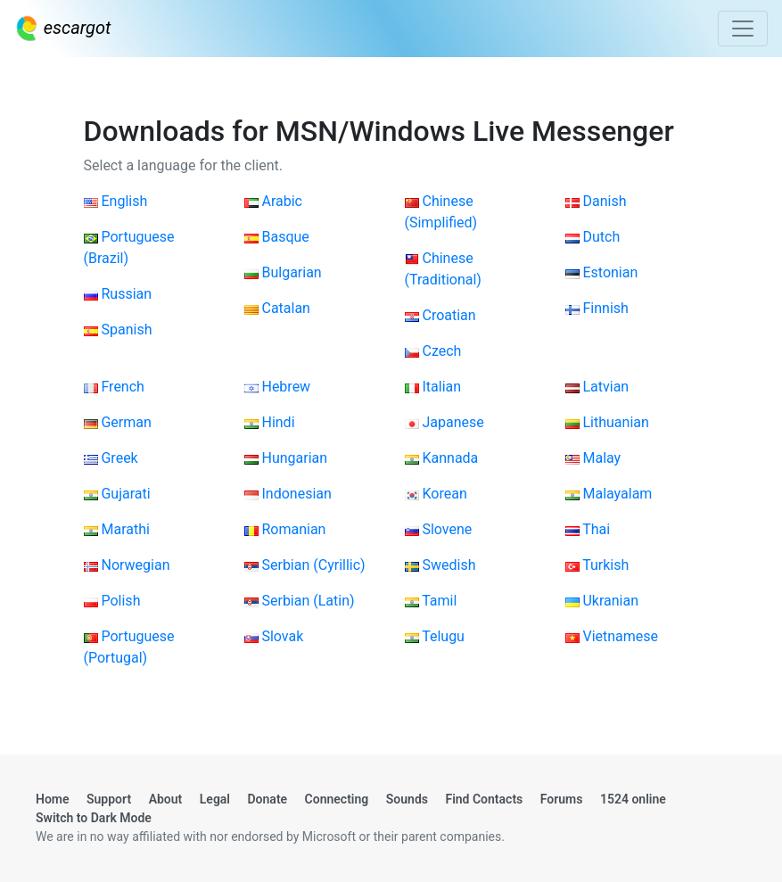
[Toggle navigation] (743, 28)
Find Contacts (484, 799)
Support (108, 799)
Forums (561, 799)
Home (53, 799)
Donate (268, 799)
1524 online (633, 799)
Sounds (407, 799)
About (166, 799)
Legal (215, 799)
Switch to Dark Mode (94, 818)
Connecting (337, 799)
